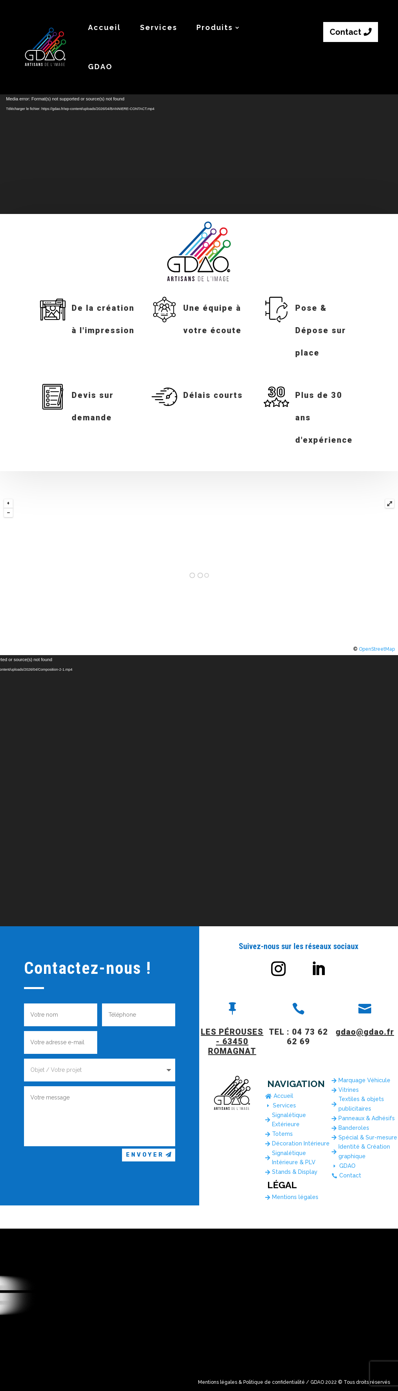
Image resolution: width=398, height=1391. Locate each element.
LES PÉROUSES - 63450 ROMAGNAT (232, 1041)
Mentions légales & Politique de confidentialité (251, 1382)
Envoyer (145, 1154)
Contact (345, 32)
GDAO (100, 66)
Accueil (104, 27)
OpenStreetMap (377, 649)
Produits (214, 27)
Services (158, 27)
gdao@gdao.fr (365, 1032)
